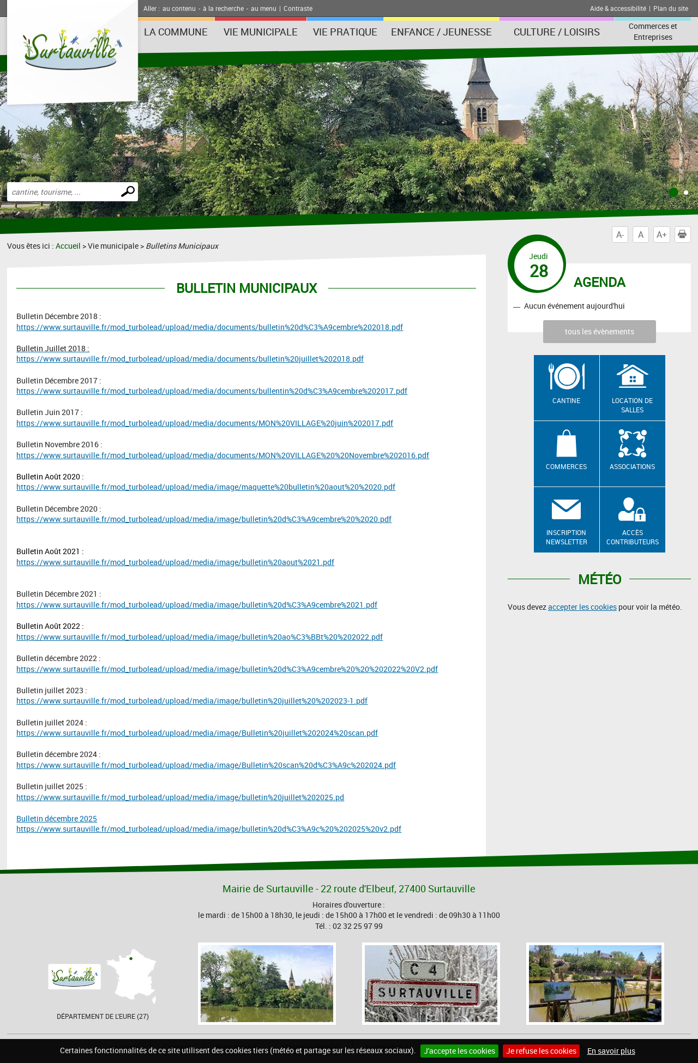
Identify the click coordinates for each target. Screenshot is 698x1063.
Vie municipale (261, 31)
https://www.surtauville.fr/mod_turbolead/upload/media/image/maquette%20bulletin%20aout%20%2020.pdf (205, 487)
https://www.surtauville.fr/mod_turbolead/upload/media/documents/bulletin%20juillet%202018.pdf (190, 358)
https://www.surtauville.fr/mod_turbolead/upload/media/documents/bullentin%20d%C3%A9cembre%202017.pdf (211, 391)
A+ (662, 235)
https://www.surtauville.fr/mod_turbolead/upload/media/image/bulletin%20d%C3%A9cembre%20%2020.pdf (204, 519)
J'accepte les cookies (459, 1051)
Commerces (566, 466)
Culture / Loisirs (557, 31)
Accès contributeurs (632, 537)
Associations (632, 466)
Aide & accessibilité (618, 8)
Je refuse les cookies (541, 1051)
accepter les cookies (582, 607)
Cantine (566, 400)
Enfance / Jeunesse (441, 31)
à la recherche (223, 8)
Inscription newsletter (566, 537)
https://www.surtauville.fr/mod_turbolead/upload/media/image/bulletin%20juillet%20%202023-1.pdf (192, 700)
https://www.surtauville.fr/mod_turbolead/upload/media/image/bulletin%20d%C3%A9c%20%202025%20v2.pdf (208, 829)
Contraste (298, 8)
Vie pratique (345, 31)
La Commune (176, 31)
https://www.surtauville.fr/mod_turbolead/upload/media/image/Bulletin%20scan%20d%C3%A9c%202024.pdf (206, 765)
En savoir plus (611, 1051)
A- (620, 235)
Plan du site (670, 8)
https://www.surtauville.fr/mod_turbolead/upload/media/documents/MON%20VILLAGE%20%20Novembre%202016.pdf (222, 455)
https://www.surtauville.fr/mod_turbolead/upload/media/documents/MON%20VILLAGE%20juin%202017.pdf (204, 423)
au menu (263, 8)
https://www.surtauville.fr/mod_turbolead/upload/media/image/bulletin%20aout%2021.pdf (175, 562)
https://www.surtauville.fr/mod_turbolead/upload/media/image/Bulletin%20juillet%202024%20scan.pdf (197, 733)
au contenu (179, 8)
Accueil (68, 246)
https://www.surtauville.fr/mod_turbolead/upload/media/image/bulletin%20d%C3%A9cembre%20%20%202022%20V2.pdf (227, 669)
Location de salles (632, 405)
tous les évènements (599, 331)
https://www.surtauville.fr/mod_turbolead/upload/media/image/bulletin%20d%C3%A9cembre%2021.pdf (196, 604)
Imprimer (684, 235)
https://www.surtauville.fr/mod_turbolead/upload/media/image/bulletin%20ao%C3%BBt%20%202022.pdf (199, 637)
